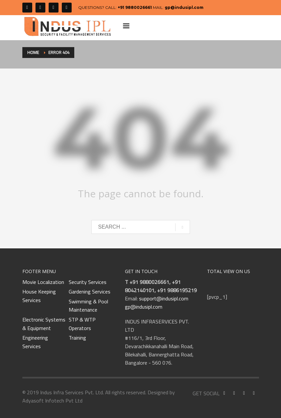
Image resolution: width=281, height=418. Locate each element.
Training (77, 338)
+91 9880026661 (135, 7)
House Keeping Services (39, 296)
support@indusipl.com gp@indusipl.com (156, 302)
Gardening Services (89, 292)
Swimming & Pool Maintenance (88, 305)
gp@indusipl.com (184, 7)
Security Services (87, 282)
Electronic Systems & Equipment (43, 324)
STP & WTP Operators (82, 324)
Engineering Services (35, 342)
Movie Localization (43, 282)
